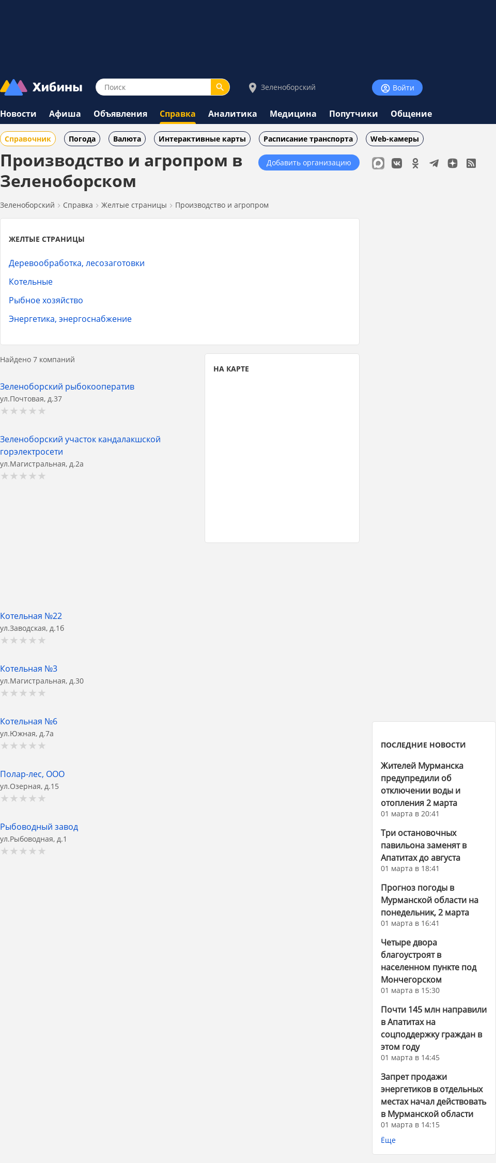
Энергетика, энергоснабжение (70, 318)
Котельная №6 (28, 721)
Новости (18, 113)
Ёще (388, 1140)
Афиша (65, 113)
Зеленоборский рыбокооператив (67, 386)
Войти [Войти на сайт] (397, 88)
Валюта (127, 139)
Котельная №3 (28, 668)
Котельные (31, 281)
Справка (178, 113)
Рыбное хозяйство (46, 299)
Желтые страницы (134, 205)
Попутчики (353, 113)
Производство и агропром (222, 205)
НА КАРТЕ (231, 369)
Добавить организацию (309, 162)
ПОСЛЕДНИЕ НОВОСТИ (423, 745)
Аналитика (232, 113)
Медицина (293, 113)
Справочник (28, 139)
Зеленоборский (281, 88)
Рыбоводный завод (39, 826)
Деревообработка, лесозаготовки (77, 262)
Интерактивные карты (202, 139)
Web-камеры (394, 139)
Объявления (120, 113)
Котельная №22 (31, 615)
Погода (82, 139)
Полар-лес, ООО (32, 773)
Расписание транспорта (308, 139)
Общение (411, 113)
